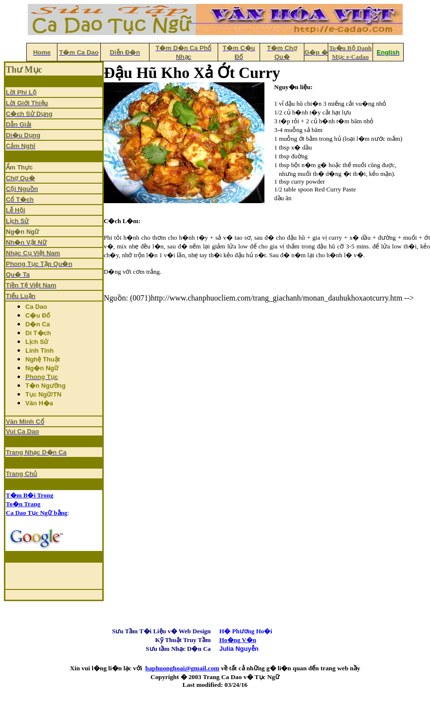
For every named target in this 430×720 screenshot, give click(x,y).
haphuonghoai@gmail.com (182, 668)
